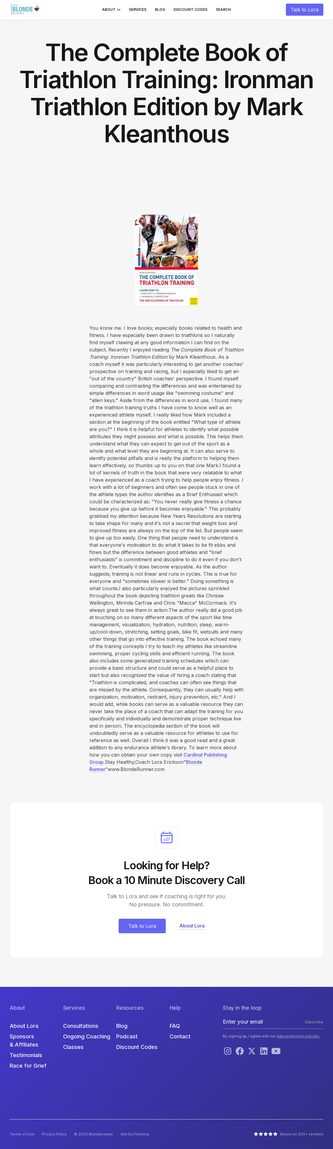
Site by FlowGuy (134, 1134)
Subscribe (314, 1022)
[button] (111, 10)
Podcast (127, 1036)
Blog (160, 9)
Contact (180, 1036)
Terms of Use (22, 1134)
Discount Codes (190, 9)
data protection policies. (298, 1036)
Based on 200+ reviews (301, 1134)
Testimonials (26, 1055)
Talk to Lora (305, 10)
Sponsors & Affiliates (24, 1040)
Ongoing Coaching (86, 1036)
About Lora (24, 1026)
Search (223, 9)
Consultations (80, 1026)
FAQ (175, 1026)
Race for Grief (28, 1065)
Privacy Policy (54, 1134)
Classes (73, 1047)
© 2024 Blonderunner (93, 1134)
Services (137, 9)
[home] (26, 9)
